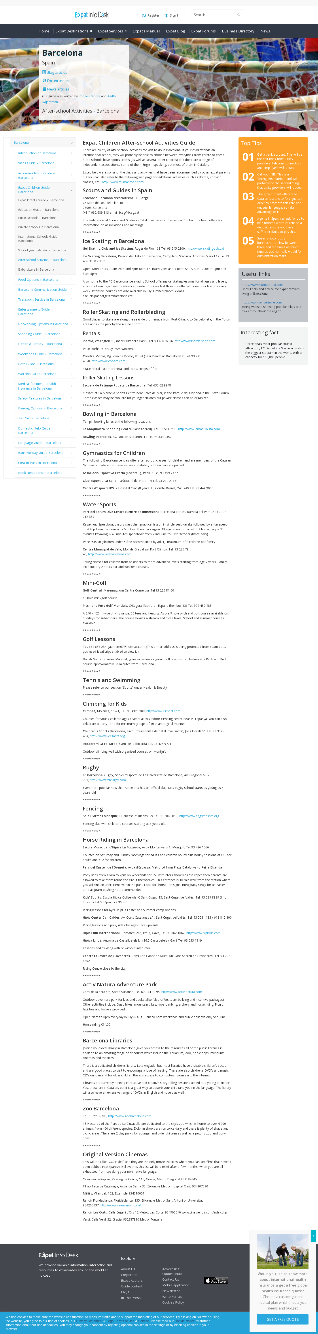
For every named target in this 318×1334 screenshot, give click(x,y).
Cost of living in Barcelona (37, 462)
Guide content (131, 1286)
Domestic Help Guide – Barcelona (35, 430)
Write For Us (172, 1296)
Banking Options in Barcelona (40, 408)
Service (143, 1321)
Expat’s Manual (146, 31)
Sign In (172, 15)
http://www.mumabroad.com (262, 285)
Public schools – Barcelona (37, 218)
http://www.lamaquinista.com (199, 429)
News (265, 31)
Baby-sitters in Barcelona (36, 269)
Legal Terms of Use (120, 1321)
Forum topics (56, 80)
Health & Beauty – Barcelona (40, 343)
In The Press (131, 1297)
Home (44, 31)
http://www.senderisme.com (262, 302)
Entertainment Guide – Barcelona (35, 311)
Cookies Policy (173, 1302)
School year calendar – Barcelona (42, 250)
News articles (56, 89)
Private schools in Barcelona (38, 227)
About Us (128, 1269)
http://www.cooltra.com (108, 361)
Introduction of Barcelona (37, 153)
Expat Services (110, 31)
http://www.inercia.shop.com (195, 341)
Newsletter (171, 1291)
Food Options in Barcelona (38, 279)
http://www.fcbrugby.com (108, 780)
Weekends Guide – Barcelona (40, 354)
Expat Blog (175, 31)
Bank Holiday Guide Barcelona (40, 452)
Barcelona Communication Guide (42, 289)
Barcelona (21, 142)
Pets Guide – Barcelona (36, 364)
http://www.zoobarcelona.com (129, 1116)
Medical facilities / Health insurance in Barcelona (37, 385)
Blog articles (54, 72)
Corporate (129, 1274)
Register (150, 15)
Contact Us (170, 1279)
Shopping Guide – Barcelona (39, 334)
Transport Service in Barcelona (41, 299)
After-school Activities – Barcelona (42, 260)
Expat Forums (203, 31)
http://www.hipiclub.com (203, 933)
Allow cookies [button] (283, 1323)
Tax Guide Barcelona (33, 418)
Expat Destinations (71, 31)
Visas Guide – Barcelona (36, 163)
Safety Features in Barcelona (40, 398)
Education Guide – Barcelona (38, 209)
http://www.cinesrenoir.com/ (120, 1205)
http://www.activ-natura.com (181, 992)
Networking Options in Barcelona (43, 324)
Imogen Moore (89, 96)
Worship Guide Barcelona (37, 373)
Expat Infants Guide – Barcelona (41, 200)
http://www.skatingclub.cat (205, 248)
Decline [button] (303, 1323)
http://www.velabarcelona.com (110, 554)
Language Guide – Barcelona (39, 442)
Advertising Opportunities (173, 1271)
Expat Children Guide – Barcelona (35, 189)
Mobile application (175, 1285)
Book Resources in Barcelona (40, 472)
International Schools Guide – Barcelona (39, 238)
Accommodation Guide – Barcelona (36, 175)
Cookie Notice (185, 1321)
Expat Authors (132, 1280)
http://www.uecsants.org (107, 736)
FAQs (125, 1292)
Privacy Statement (89, 1321)
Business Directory (238, 31)
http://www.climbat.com (163, 711)
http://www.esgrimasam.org (199, 816)
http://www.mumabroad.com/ (123, 182)
